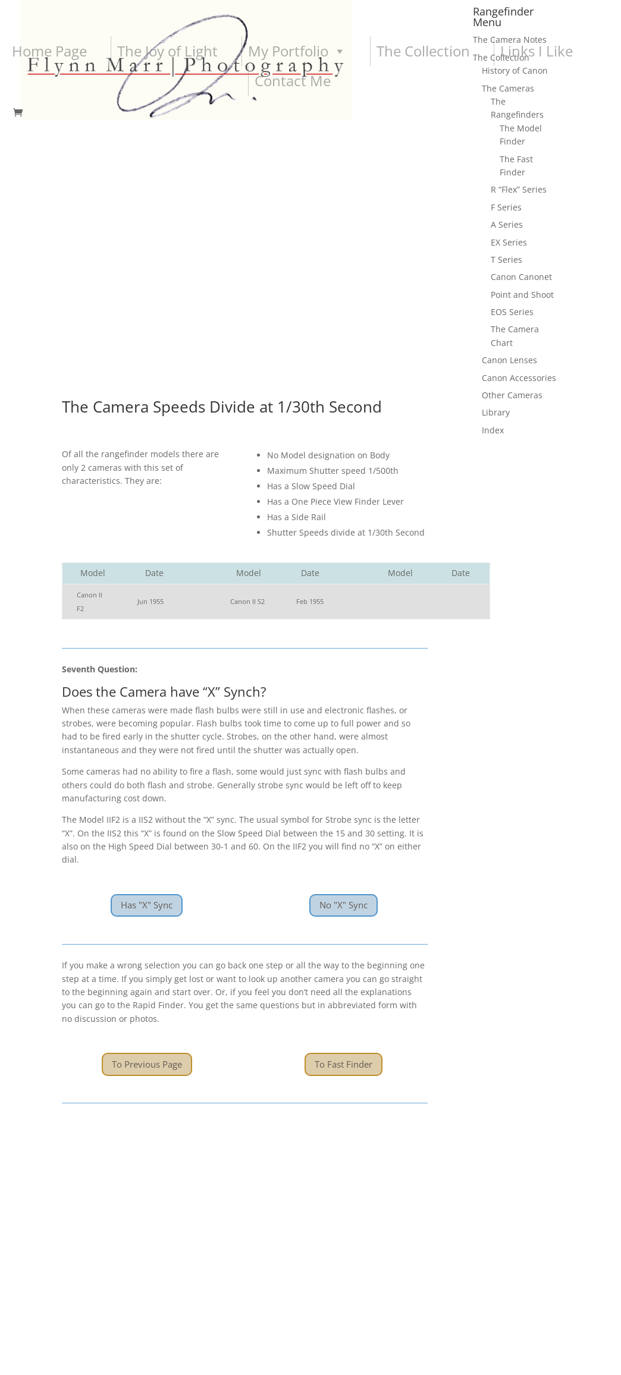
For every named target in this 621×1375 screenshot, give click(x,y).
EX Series (509, 242)
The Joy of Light (167, 51)
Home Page (49, 51)
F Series (506, 207)
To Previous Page (147, 736)
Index (493, 430)
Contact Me (293, 80)
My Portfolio (297, 51)
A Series (507, 224)
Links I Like (536, 51)
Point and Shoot (522, 294)
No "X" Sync (343, 577)
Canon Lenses (509, 360)
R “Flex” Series (519, 189)
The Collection (423, 51)
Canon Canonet (521, 276)
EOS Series (512, 311)
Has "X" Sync (146, 577)
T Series (506, 259)
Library (496, 412)
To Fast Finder (343, 736)
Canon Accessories (519, 377)
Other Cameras (512, 395)
